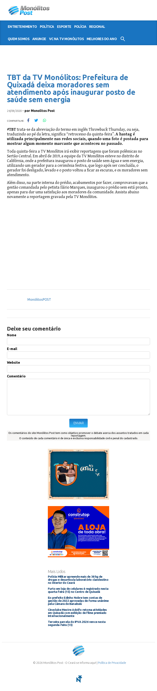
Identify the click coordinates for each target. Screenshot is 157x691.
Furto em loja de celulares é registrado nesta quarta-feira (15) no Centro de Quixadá (78, 590)
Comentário (16, 376)
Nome (11, 335)
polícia (80, 26)
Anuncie (39, 39)
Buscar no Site (122, 39)
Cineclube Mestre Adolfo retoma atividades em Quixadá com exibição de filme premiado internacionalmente (77, 613)
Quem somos (18, 39)
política (47, 26)
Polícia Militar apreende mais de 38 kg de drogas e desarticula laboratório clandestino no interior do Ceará (78, 579)
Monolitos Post (43, 111)
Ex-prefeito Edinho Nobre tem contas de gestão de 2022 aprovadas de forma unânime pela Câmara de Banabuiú (78, 600)
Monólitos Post (29, 10)
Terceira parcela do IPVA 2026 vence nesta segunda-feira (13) (76, 623)
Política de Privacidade (112, 662)
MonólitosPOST (39, 299)
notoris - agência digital (78, 679)
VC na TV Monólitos (66, 39)
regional (97, 26)
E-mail (12, 349)
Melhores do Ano (102, 39)
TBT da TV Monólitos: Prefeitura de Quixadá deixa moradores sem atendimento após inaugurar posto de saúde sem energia (71, 88)
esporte (64, 26)
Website (13, 362)
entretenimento (22, 26)
